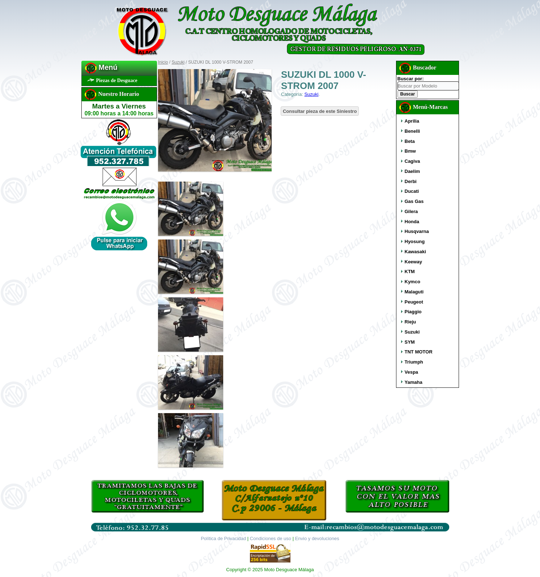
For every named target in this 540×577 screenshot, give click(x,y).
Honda (412, 221)
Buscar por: (410, 78)
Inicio (163, 62)
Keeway (413, 261)
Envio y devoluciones (317, 538)
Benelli (412, 131)
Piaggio (413, 311)
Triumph (414, 362)
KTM (410, 271)
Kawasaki (415, 251)
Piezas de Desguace (116, 80)
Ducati (412, 191)
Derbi (411, 181)
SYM (410, 342)
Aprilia (412, 121)
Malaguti (414, 291)
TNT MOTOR (419, 352)
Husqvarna (417, 231)
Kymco (412, 281)
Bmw (410, 151)
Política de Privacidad (223, 538)
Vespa (411, 372)
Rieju (410, 321)
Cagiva (412, 161)
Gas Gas (414, 201)
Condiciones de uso (270, 538)
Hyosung (415, 241)
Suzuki (177, 62)
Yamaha (413, 382)
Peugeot (414, 302)
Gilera (411, 211)
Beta (410, 141)
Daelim (412, 171)
